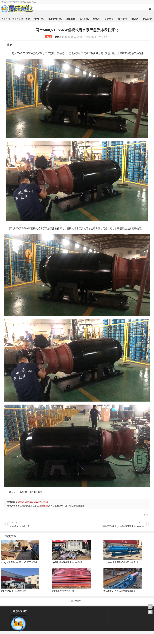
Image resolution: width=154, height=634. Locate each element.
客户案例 (122, 19)
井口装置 (147, 19)
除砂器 (134, 19)
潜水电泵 (70, 19)
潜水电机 (38, 19)
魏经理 (58, 37)
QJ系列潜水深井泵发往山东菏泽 (67, 563)
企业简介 (108, 19)
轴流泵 (96, 19)
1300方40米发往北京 (43, 524)
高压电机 (84, 19)
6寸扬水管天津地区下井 (63, 591)
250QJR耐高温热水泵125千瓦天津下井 (19, 563)
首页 (27, 19)
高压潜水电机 (55, 19)
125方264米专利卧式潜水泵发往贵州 (120, 563)
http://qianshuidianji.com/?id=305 (33, 502)
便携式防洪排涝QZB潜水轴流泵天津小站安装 (110, 524)
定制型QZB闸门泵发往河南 (13, 591)
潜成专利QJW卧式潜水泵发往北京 (119, 591)
